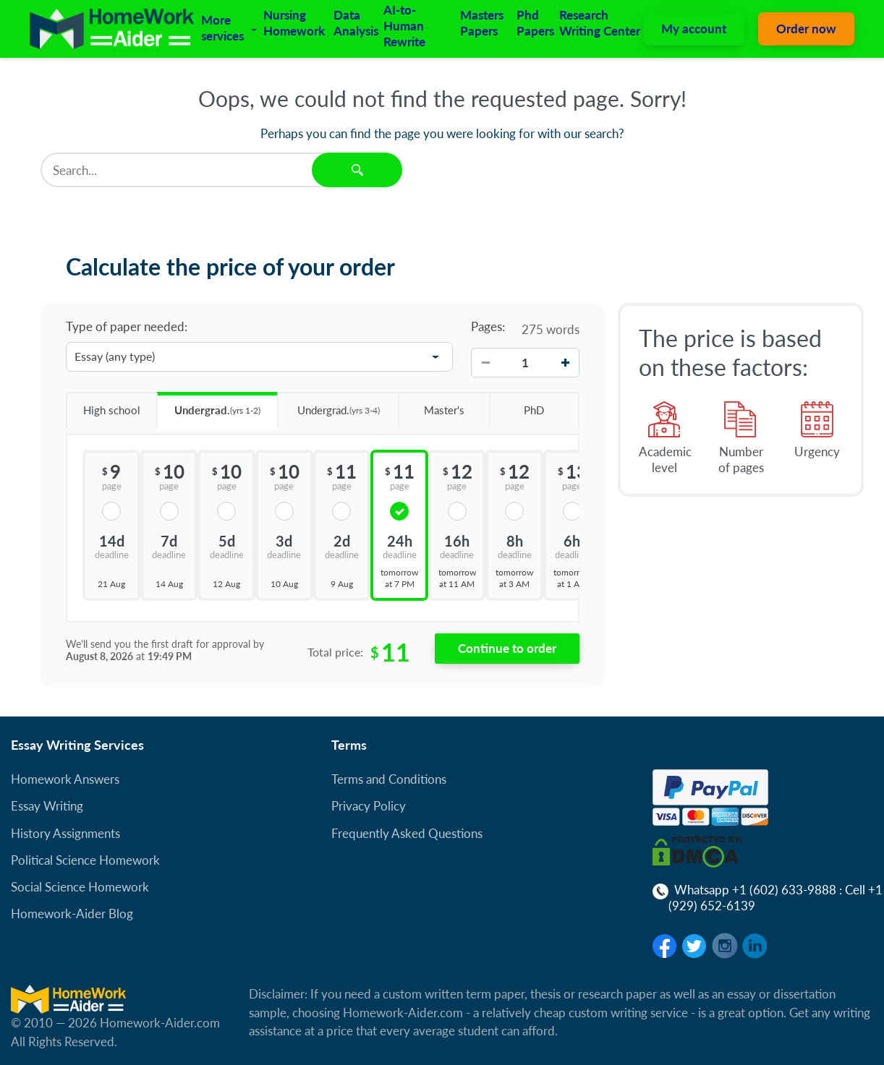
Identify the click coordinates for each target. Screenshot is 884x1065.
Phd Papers (535, 22)
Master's (431, 404)
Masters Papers (481, 22)
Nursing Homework (294, 22)
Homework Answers (65, 779)
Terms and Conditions (388, 779)
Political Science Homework (85, 860)
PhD (517, 404)
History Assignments (65, 833)
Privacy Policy (368, 805)
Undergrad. (208, 405)
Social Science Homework (80, 886)
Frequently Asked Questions (407, 833)
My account (693, 28)
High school (103, 404)
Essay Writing (47, 805)
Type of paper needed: (126, 326)
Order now (806, 28)
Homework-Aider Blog (72, 913)
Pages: (488, 326)
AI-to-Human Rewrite (404, 25)
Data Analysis (355, 22)
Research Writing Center (599, 22)
